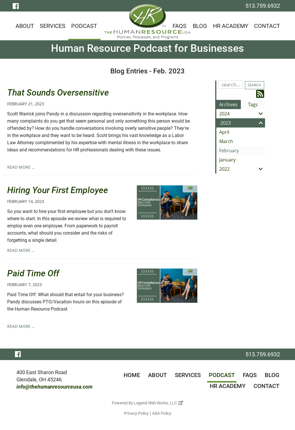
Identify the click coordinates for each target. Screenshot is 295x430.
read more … (21, 167)
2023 (242, 123)
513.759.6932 (262, 5)
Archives (228, 104)
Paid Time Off (33, 273)
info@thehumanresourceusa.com (54, 387)
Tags (253, 104)
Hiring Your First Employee (57, 190)
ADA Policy (161, 413)
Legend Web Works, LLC (158, 403)
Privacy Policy (136, 413)
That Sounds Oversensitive (58, 92)
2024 (242, 113)
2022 (242, 169)
